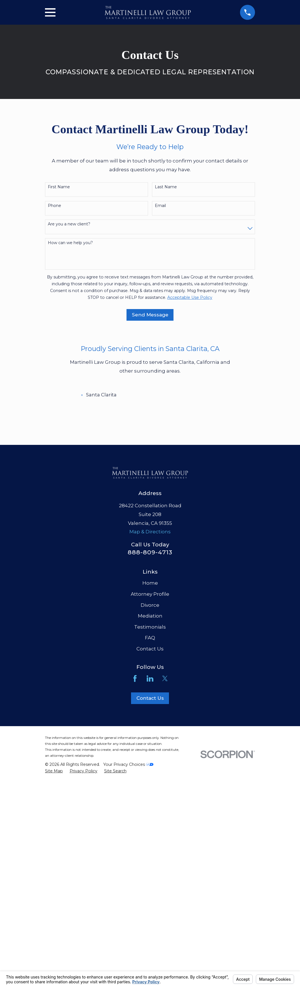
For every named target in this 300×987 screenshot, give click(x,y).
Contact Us (150, 649)
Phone (54, 205)
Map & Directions (150, 531)
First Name (59, 187)
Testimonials (150, 627)
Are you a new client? (69, 224)
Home (150, 583)
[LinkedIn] (150, 678)
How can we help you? (70, 242)
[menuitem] (54, 771)
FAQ (150, 638)
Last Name (166, 187)
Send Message (150, 315)
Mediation (150, 616)
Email (160, 205)
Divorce (150, 605)
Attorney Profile (150, 594)
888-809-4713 (150, 552)
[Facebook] (135, 678)
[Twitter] (165, 678)
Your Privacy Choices (128, 764)
